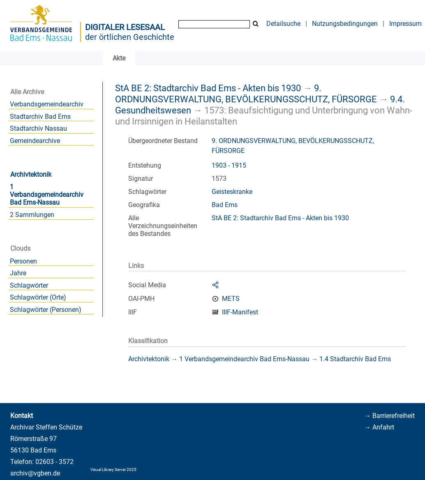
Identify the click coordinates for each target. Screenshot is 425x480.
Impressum (405, 24)
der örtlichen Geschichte (129, 37)
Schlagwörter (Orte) (38, 297)
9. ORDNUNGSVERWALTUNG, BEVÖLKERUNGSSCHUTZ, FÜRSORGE (246, 93)
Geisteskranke (232, 192)
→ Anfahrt (379, 427)
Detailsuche (283, 24)
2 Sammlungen (32, 215)
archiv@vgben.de (35, 473)
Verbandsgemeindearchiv (46, 104)
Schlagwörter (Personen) (45, 310)
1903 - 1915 (229, 165)
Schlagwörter (29, 285)
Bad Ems (225, 205)
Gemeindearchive (35, 141)
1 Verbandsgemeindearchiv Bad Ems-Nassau (46, 194)
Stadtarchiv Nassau (38, 128)
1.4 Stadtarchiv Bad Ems (355, 359)
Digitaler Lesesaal (125, 27)
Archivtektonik (30, 174)
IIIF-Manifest (240, 312)
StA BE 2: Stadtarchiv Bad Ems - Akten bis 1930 (208, 88)
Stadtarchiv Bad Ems (40, 116)
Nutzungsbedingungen (345, 24)
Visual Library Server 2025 (113, 469)
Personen (23, 261)
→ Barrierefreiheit (389, 416)
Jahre (18, 273)
